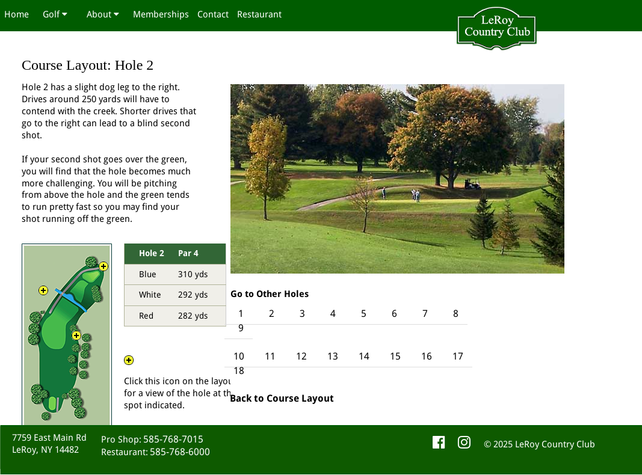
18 (238, 370)
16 (427, 356)
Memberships (161, 14)
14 (365, 356)
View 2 (43, 295)
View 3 (103, 271)
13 (332, 356)
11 (270, 356)
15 (395, 356)
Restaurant (259, 14)
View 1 (76, 340)
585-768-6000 (180, 452)
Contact (213, 14)
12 (302, 356)
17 (457, 356)
